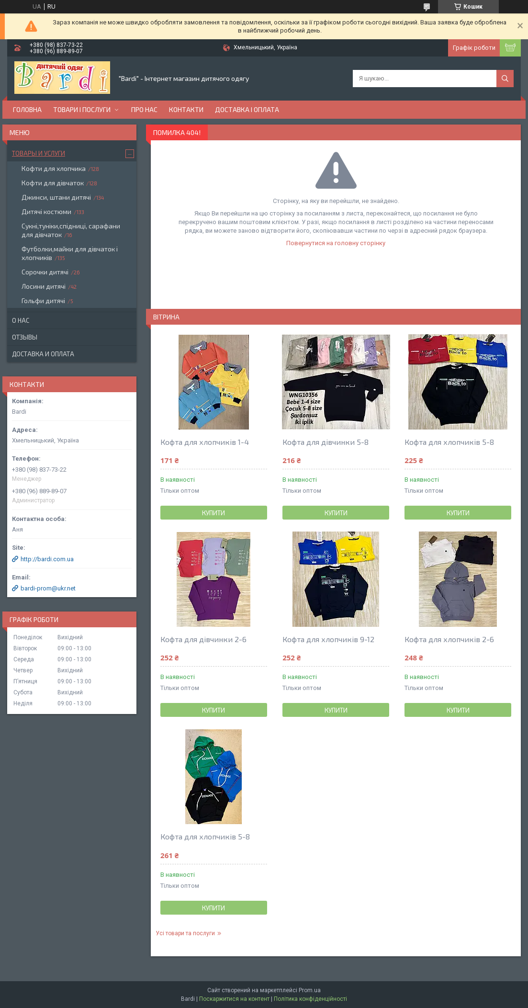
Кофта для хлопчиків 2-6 (449, 639)
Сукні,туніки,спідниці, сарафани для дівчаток (71, 230)
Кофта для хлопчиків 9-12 (328, 639)
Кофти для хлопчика (54, 168)
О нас (20, 320)
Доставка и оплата (43, 354)
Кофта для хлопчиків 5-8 (449, 441)
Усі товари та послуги (185, 933)
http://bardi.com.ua (47, 559)
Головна (27, 109)
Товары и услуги (38, 153)
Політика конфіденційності (310, 999)
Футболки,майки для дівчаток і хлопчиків (70, 253)
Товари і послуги (82, 109)
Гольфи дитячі (43, 300)
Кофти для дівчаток (53, 183)
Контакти (186, 109)
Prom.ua (310, 990)
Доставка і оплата (247, 109)
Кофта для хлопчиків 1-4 (204, 441)
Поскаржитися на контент (234, 999)
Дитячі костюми (46, 211)
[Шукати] (505, 78)
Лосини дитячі (44, 286)
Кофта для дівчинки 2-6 (203, 639)
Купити (213, 513)
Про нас (144, 109)
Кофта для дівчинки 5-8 (325, 441)
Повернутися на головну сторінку (335, 243)
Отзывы (24, 337)
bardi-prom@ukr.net (48, 588)
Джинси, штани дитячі (56, 197)
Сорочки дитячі (45, 272)
